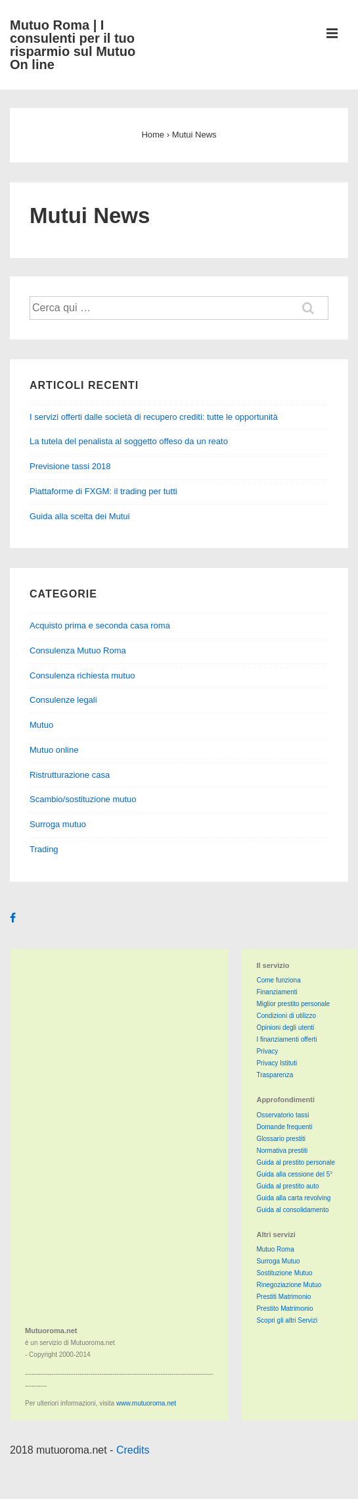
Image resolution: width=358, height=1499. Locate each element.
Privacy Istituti (276, 1063)
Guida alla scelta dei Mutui (79, 516)
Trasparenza (274, 1075)
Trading (44, 849)
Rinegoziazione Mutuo (288, 1284)
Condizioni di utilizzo (286, 1015)
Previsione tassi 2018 (70, 466)
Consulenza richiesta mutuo (82, 675)
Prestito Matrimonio (284, 1308)
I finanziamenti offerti (286, 1039)
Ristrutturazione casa (70, 775)
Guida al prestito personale (295, 1162)
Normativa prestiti (281, 1150)
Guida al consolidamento (292, 1209)
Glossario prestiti (280, 1138)
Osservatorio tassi (282, 1115)
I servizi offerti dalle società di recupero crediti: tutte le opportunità (154, 417)
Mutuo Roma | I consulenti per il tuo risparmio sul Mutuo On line (72, 45)
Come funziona (278, 980)
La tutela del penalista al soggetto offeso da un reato (129, 441)
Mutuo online (54, 750)
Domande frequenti (284, 1127)
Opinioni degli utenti (285, 1027)
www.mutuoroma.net (146, 1403)
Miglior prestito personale (293, 1003)
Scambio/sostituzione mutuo (83, 799)
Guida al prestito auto (287, 1186)
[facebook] (14, 919)
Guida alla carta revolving (293, 1198)
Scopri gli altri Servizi (286, 1320)
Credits (133, 1450)
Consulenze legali (63, 700)
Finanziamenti (276, 992)
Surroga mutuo (58, 824)
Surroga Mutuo (278, 1261)
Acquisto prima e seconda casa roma (100, 625)
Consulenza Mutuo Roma (78, 650)
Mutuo (41, 725)
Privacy (267, 1051)
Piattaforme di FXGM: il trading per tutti (103, 491)
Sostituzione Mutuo (284, 1273)
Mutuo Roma (275, 1249)
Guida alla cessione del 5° (294, 1174)
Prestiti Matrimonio (283, 1296)
